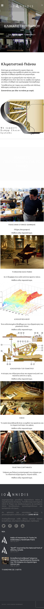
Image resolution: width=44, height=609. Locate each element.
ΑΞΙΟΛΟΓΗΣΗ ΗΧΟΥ (22, 319)
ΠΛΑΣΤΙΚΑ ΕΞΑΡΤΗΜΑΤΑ (22, 467)
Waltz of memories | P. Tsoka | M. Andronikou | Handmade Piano (23, 539)
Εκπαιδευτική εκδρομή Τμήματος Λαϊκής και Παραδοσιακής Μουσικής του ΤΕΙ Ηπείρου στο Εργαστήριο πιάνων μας (24, 561)
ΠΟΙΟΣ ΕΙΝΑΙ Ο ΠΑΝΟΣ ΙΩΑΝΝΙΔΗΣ (22, 225)
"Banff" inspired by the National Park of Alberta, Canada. (26, 549)
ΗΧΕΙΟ (22, 418)
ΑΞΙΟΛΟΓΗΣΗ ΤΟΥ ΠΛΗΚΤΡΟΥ (22, 369)
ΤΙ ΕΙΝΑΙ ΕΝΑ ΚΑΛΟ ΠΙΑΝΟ (22, 272)
